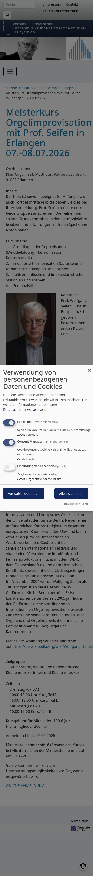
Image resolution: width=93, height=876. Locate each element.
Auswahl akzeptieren (24, 493)
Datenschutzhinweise (19, 409)
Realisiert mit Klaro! (76, 503)
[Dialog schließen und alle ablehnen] (89, 368)
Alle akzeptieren (71, 493)
